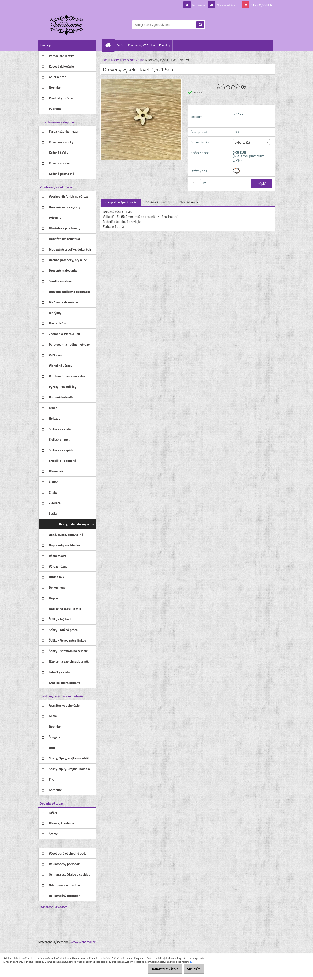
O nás (120, 45)
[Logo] (66, 24)
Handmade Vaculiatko (52, 906)
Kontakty (164, 45)
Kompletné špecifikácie (121, 202)
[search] (200, 25)
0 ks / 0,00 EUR (261, 4)
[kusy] (196, 182)
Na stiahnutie (189, 202)
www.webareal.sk (83, 941)
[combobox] (251, 142)
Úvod (104, 59)
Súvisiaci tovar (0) (158, 202)
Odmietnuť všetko (160, 968)
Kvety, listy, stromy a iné (128, 59)
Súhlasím (192, 968)
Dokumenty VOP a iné (141, 45)
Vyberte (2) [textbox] (242, 142)
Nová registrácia (223, 4)
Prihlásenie (193, 4)
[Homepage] (110, 45)
